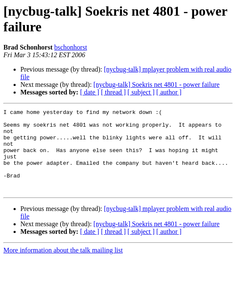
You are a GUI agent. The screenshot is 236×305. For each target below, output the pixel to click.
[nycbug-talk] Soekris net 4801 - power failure (156, 84)
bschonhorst (70, 47)
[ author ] (169, 92)
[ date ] (89, 92)
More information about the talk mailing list (63, 266)
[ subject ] (141, 92)
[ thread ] (113, 92)
